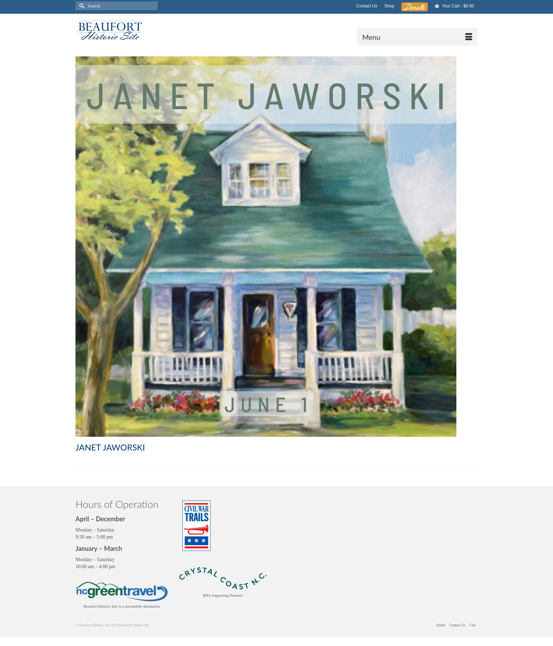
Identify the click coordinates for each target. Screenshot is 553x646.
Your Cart (454, 6)
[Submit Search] (80, 5)
